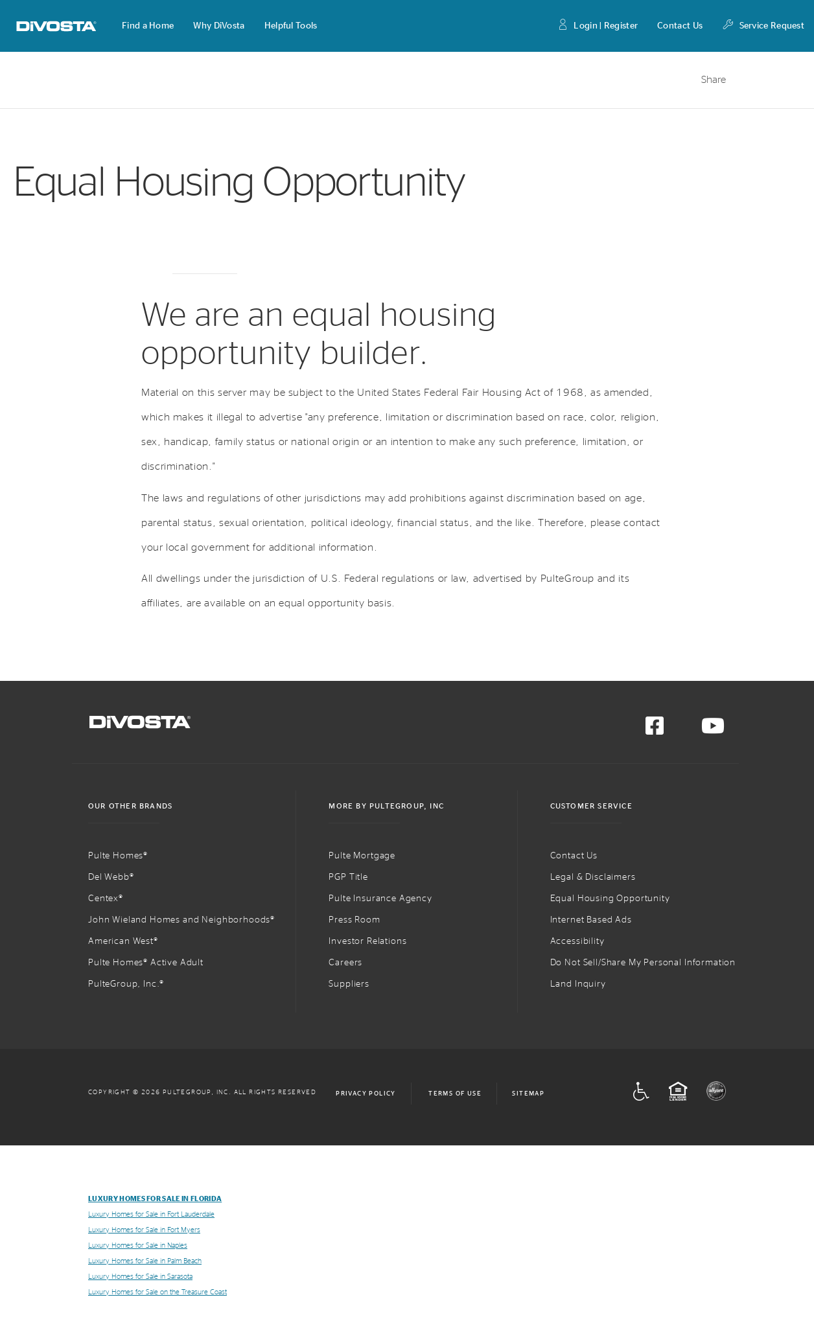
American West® (123, 941)
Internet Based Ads (591, 919)
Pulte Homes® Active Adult (146, 962)
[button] (148, 26)
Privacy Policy (366, 1093)
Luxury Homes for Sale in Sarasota (140, 1276)
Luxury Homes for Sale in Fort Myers (144, 1229)
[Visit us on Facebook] (654, 730)
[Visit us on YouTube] (713, 730)
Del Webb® (111, 877)
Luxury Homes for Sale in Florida (155, 1198)
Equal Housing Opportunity (610, 898)
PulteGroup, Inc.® (126, 984)
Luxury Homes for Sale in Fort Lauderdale (151, 1214)
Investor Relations (367, 941)
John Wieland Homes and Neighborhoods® (181, 919)
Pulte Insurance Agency (380, 898)
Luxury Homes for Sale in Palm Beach (145, 1261)
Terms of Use (455, 1093)
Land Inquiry (578, 984)
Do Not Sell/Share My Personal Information (643, 962)
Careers (345, 962)
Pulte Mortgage (362, 855)
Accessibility (577, 941)
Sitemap (528, 1093)
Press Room (354, 919)
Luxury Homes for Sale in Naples (137, 1245)
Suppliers (349, 984)
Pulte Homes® (118, 855)
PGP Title (348, 877)
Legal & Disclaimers (593, 877)
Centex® (105, 898)
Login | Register (597, 26)
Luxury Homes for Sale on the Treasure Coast (157, 1292)
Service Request (763, 26)
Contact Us (680, 25)
